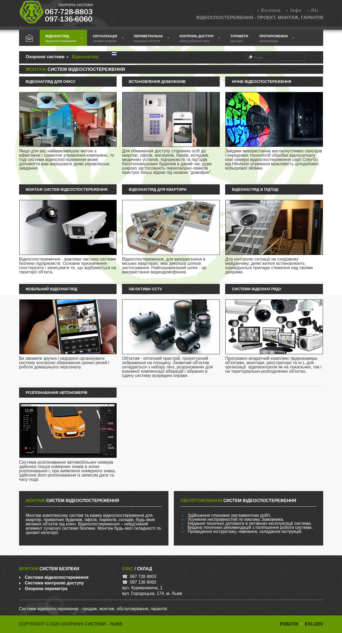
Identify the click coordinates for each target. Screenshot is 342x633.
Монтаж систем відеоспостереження (66, 189)
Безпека (270, 11)
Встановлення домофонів (157, 81)
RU (314, 11)
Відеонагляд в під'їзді (255, 189)
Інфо (295, 11)
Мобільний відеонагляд (51, 289)
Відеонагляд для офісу (50, 81)
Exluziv (314, 624)
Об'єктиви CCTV (145, 289)
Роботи (289, 624)
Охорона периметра (46, 588)
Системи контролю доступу (54, 583)
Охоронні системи (45, 56)
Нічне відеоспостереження (261, 81)
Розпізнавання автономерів (57, 392)
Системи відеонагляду (256, 289)
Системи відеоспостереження (57, 577)
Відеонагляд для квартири (157, 189)
